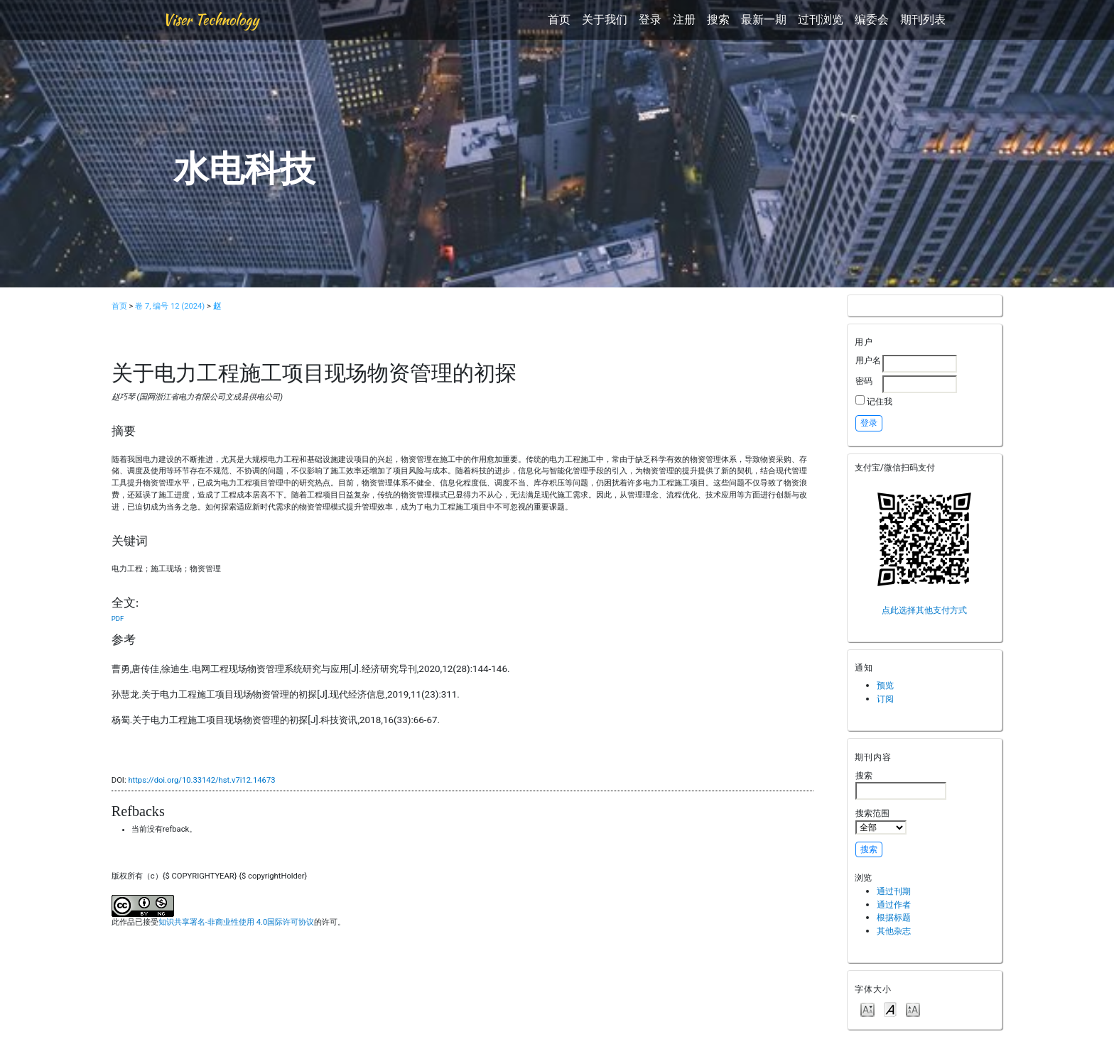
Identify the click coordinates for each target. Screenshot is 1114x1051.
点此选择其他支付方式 (924, 610)
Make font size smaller (867, 1009)
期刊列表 (923, 19)
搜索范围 (881, 821)
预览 (885, 685)
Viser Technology (211, 19)
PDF (118, 618)
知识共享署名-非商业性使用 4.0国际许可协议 (236, 922)
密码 (863, 380)
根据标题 (894, 917)
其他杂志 (894, 930)
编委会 (872, 19)
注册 (684, 19)
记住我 (879, 401)
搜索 (718, 19)
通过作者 (894, 904)
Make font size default (890, 1009)
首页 (559, 19)
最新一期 (763, 19)
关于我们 (604, 19)
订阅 (885, 698)
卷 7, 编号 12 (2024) (170, 306)
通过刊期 (894, 891)
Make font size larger (913, 1009)
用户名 (868, 360)
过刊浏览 (820, 19)
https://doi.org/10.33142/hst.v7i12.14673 (201, 780)
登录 (650, 19)
